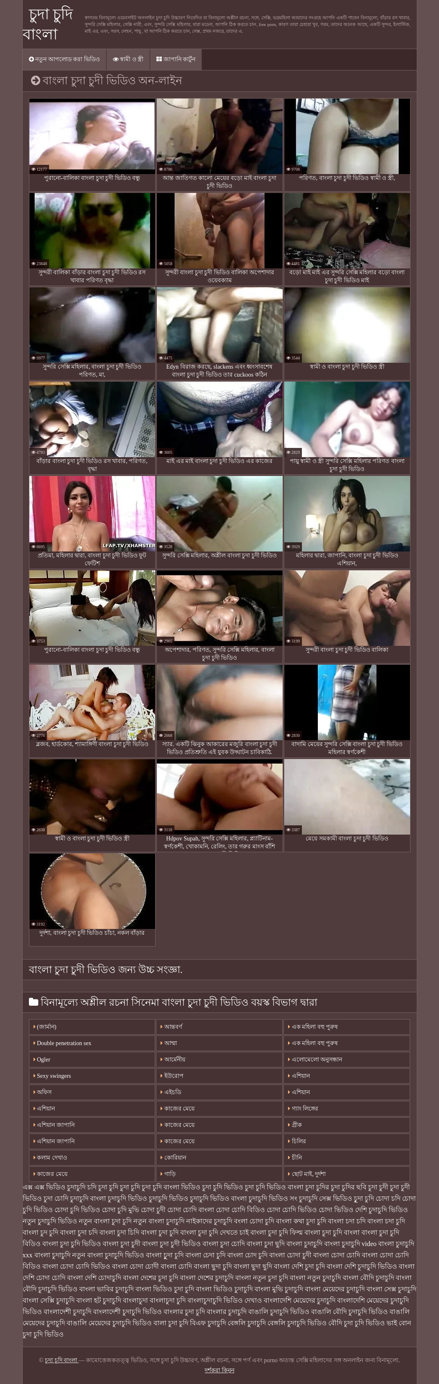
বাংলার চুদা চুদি (184, 1311)
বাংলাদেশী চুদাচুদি (67, 1311)
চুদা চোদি (56, 1198)
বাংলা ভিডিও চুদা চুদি (164, 1289)
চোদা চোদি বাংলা (190, 1209)
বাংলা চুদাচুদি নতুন (60, 1255)
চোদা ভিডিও (336, 1209)
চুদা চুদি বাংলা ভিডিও (171, 1187)
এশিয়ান (299, 1076)
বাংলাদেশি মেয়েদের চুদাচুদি (299, 1300)
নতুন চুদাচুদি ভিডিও (50, 1221)
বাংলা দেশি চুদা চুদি (299, 1266)
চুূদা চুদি (364, 1198)
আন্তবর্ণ (171, 1027)
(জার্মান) (45, 1027)
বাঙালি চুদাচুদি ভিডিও (278, 1311)
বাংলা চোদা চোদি (336, 1255)
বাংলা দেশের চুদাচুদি (207, 1277)
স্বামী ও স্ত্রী (128, 59)
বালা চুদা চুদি (170, 1323)
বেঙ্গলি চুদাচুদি (247, 1323)
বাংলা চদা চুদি (386, 1221)
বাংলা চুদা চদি (79, 1232)
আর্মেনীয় (173, 1059)
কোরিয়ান (173, 1158)
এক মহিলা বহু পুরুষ (313, 1027)
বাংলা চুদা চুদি (160, 1232)
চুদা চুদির (317, 1187)
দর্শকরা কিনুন (219, 1370)
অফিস (43, 1092)
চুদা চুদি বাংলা (62, 1360)
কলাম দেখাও (50, 1158)
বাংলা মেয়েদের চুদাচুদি (335, 1289)
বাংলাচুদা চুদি (168, 1300)
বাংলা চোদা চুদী (290, 1255)
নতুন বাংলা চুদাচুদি (158, 1221)
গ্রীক (295, 1125)
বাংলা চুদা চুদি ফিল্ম (276, 1232)
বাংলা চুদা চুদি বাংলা (332, 1232)
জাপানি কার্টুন (175, 59)
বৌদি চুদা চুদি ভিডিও (356, 1323)
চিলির (297, 1141)
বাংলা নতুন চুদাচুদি (315, 1277)
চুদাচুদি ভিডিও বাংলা (218, 1198)
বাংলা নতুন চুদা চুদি (261, 1277)
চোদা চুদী (153, 1209)
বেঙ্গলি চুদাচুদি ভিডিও (297, 1323)
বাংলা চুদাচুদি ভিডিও (115, 1255)
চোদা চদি (388, 1198)
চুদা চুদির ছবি (348, 1187)
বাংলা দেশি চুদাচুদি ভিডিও (362, 1266)
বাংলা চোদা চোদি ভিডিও (76, 1266)
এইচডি (171, 1092)
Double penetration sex (62, 1043)
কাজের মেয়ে (51, 1174)
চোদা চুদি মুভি (120, 1209)
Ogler (42, 1059)
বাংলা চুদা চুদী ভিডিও (171, 1243)
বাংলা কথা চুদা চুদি (301, 1221)
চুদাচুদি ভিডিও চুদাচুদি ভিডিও (148, 1198)
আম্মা (169, 1043)
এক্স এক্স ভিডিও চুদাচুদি (54, 1187)
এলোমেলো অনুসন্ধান (315, 1059)
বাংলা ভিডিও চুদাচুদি (224, 1289)
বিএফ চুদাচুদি (208, 1323)
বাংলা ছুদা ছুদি (253, 1266)
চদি (91, 1187)
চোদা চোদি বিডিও (240, 1209)
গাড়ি (168, 1174)
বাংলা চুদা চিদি (119, 1232)
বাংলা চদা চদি (347, 1221)
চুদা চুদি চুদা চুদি (119, 1187)
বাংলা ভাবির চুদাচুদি (106, 1289)
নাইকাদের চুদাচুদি (209, 1221)
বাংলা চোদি (176, 1266)
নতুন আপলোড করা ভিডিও (64, 59)
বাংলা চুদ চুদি (40, 1232)
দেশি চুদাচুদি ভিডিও (381, 1209)
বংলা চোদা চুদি (254, 1221)
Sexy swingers (52, 1076)
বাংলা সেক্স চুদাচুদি (391, 1289)
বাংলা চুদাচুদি (304, 1243)
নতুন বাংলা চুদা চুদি (105, 1221)
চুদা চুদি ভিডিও (222, 1187)
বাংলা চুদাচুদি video (350, 1243)
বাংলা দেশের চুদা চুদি (150, 1277)
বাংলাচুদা (135, 1300)
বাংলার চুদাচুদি (227, 1311)
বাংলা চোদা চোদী (135, 1266)
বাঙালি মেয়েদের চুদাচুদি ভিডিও (109, 1323)
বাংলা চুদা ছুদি (266, 1243)
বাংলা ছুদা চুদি (213, 1266)
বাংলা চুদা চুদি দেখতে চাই (214, 1232)
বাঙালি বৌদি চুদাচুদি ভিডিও (349, 1311)
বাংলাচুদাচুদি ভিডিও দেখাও (224, 1300)
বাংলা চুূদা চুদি (165, 1255)
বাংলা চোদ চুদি (247, 1255)
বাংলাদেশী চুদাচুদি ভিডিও (127, 1311)
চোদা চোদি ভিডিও (292, 1209)
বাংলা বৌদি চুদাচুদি (368, 1277)
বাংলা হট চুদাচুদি (98, 1300)
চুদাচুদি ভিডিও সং (273, 1198)
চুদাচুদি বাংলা (88, 1198)
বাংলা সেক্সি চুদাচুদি (49, 1300)
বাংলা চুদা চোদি (224, 1243)
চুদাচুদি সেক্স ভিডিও (325, 1198)
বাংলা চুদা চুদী (121, 1243)
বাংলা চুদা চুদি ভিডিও (71, 1243)
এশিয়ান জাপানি (54, 1125)
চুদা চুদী (378, 1187)
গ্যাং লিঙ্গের (303, 1109)
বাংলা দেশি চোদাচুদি (94, 1277)
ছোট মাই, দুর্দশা (307, 1174)
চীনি (295, 1158)
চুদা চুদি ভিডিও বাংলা (274, 1187)
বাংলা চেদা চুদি (205, 1255)
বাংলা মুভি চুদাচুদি (279, 1289)
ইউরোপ (172, 1076)
